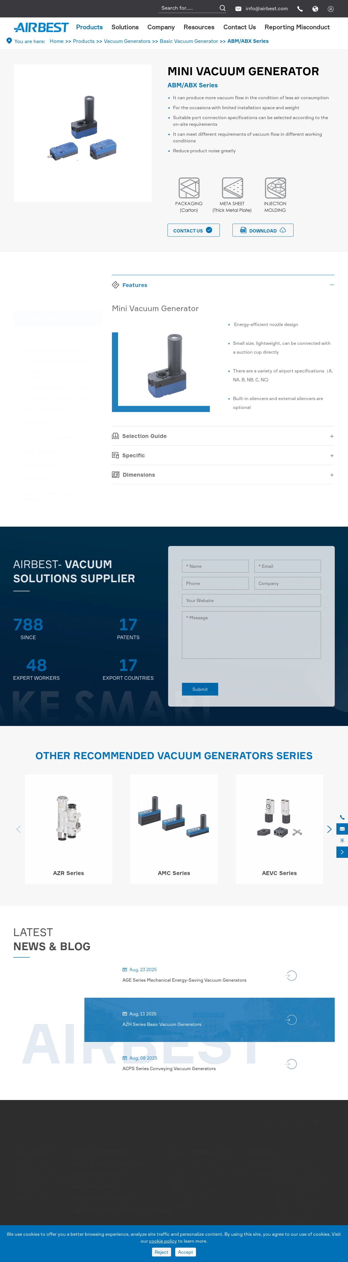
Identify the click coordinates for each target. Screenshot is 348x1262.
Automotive (184, 1164)
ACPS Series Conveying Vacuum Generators (173, 1068)
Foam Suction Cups (34, 1197)
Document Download (224, 1172)
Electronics (184, 1206)
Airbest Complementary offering (46, 495)
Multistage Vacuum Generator (57, 360)
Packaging (183, 1197)
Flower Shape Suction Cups (43, 1181)
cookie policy (163, 1241)
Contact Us (239, 27)
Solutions (124, 27)
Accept (185, 1252)
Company (161, 27)
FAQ (206, 1181)
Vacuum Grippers (38, 450)
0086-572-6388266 (293, 1216)
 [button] (329, 833)
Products (89, 27)
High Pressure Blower (47, 408)
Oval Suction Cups (33, 1189)
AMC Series (174, 877)
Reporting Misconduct (297, 27)
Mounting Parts (37, 464)
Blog (207, 1197)
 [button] (18, 833)
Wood (178, 1189)
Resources (199, 27)
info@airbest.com (267, 8)
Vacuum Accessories (43, 479)
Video (208, 1189)
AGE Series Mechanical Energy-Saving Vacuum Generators (189, 980)
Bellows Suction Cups (37, 1172)
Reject (161, 1252)
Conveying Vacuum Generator (57, 397)
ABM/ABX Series (248, 41)
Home (57, 41)
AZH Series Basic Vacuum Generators (166, 1024)
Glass (177, 1172)
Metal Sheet (185, 1181)
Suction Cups (34, 422)
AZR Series (68, 877)
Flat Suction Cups (33, 1164)
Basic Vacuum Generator (189, 41)
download (263, 230)
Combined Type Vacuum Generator (50, 373)
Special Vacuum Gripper (46, 436)
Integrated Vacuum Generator (57, 387)
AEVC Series (279, 877)
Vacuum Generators (127, 41)
